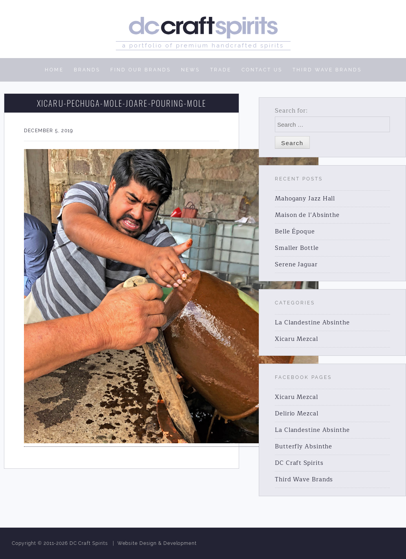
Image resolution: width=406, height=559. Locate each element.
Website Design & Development (157, 543)
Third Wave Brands (304, 479)
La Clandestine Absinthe (312, 323)
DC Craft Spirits (299, 463)
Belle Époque (295, 232)
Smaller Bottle (297, 248)
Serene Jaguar (296, 264)
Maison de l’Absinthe (307, 215)
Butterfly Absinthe (303, 447)
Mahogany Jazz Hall (305, 199)
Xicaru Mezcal (296, 339)
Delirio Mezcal (296, 414)
